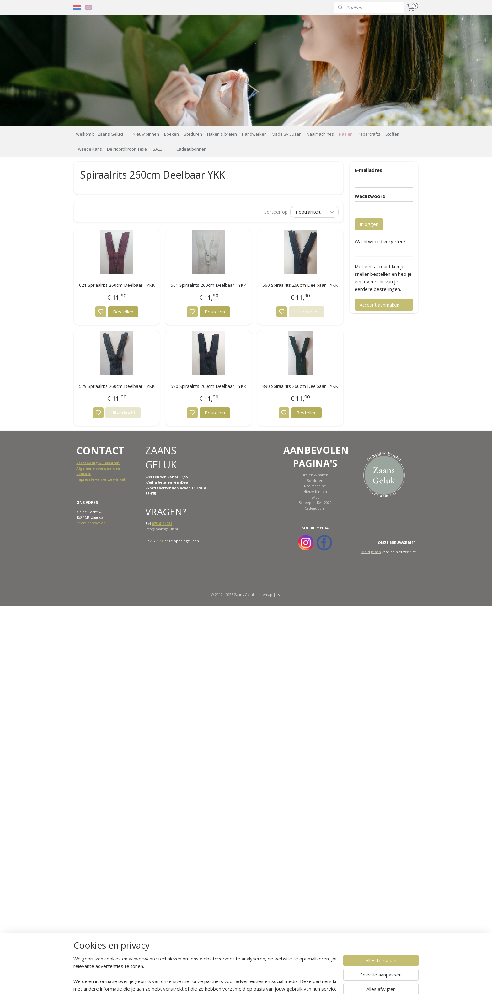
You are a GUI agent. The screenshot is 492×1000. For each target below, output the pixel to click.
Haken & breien (222, 134)
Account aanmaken (379, 305)
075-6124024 (162, 523)
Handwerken (254, 134)
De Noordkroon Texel (127, 149)
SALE (157, 149)
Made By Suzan (287, 134)
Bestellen (123, 311)
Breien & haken (315, 475)
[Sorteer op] (314, 211)
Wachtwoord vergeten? (380, 241)
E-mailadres (368, 170)
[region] (204, 973)
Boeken (171, 134)
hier (160, 540)
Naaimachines (320, 134)
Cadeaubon (314, 508)
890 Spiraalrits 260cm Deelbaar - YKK (300, 386)
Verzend (84, 462)
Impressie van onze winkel (100, 479)
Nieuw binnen (146, 134)
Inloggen (369, 224)
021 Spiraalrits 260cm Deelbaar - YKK (117, 285)
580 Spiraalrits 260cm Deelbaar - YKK (208, 386)
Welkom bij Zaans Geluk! (99, 134)
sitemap (265, 594)
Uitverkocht (306, 311)
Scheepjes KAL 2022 (315, 502)
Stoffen (392, 134)
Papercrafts (369, 134)
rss (278, 594)
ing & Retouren (106, 462)
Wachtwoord (370, 196)
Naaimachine (315, 486)
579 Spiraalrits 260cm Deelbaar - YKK (117, 386)
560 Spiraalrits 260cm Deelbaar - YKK (300, 285)
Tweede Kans (89, 149)
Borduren (193, 134)
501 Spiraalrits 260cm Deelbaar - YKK (208, 285)
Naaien (346, 134)
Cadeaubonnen (191, 149)
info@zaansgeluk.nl (161, 529)
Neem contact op (90, 523)
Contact (83, 473)
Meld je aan (371, 551)
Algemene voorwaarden (98, 468)
